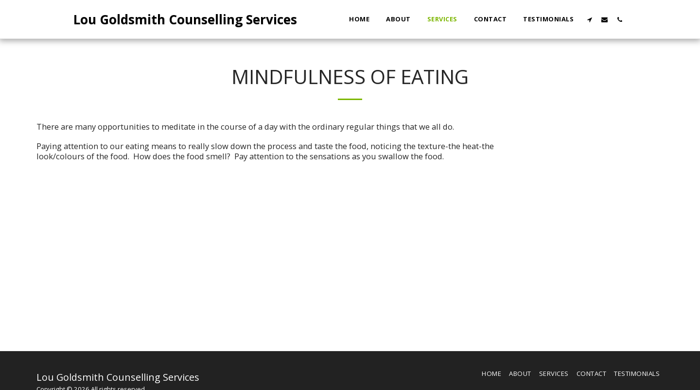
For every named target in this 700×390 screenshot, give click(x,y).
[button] (589, 19)
